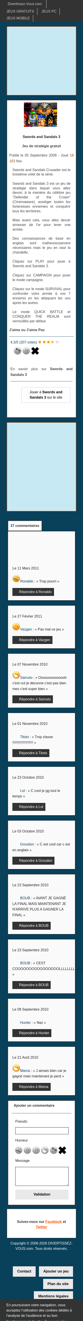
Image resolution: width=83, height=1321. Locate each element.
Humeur (21, 1140)
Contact (24, 1271)
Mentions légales (53, 1296)
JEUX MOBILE (18, 18)
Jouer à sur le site (45, 394)
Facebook (53, 1222)
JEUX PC (49, 11)
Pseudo (21, 1121)
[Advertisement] (41, 61)
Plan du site (58, 1284)
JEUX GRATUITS (20, 11)
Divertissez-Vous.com (25, 4)
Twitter (41, 1227)
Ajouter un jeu (56, 1271)
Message (22, 1160)
